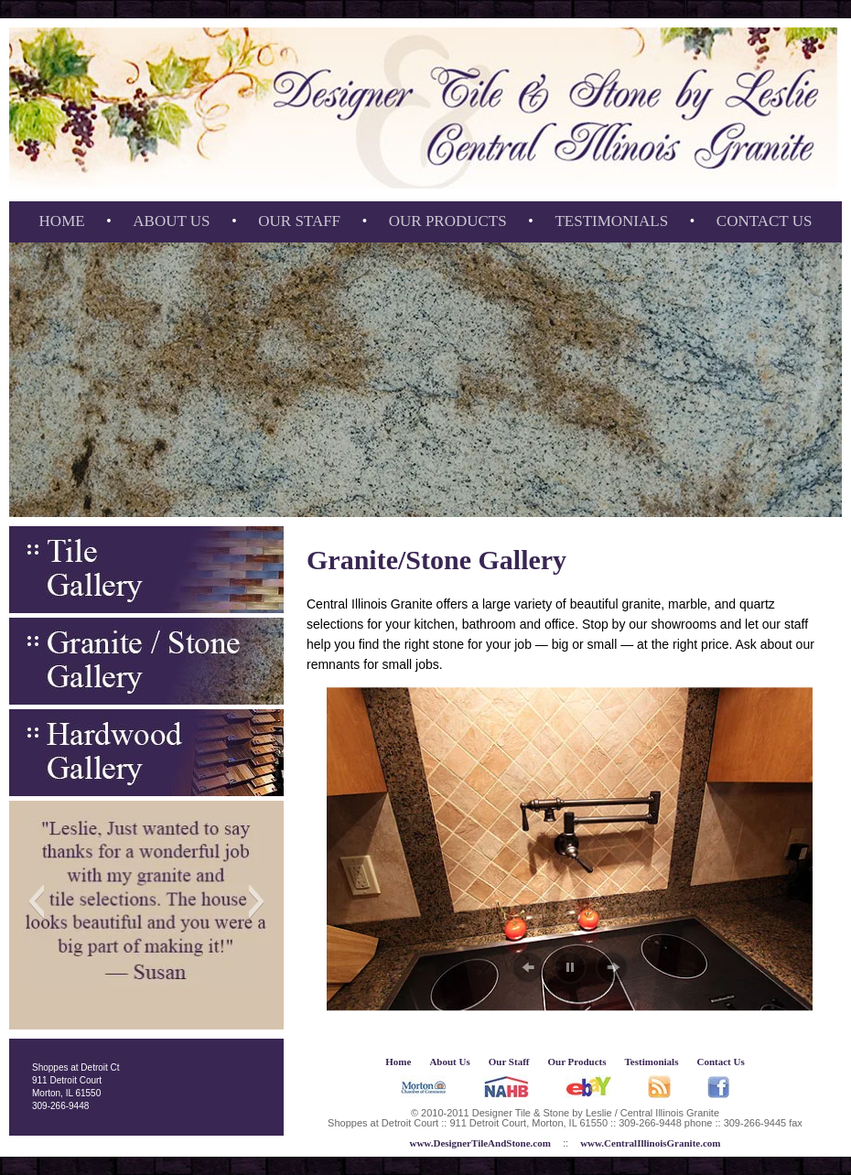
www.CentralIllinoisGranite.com (650, 1143)
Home (62, 221)
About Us (171, 221)
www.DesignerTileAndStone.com (479, 1143)
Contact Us (764, 221)
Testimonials (611, 221)
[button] (36, 901)
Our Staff (299, 221)
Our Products (448, 221)
